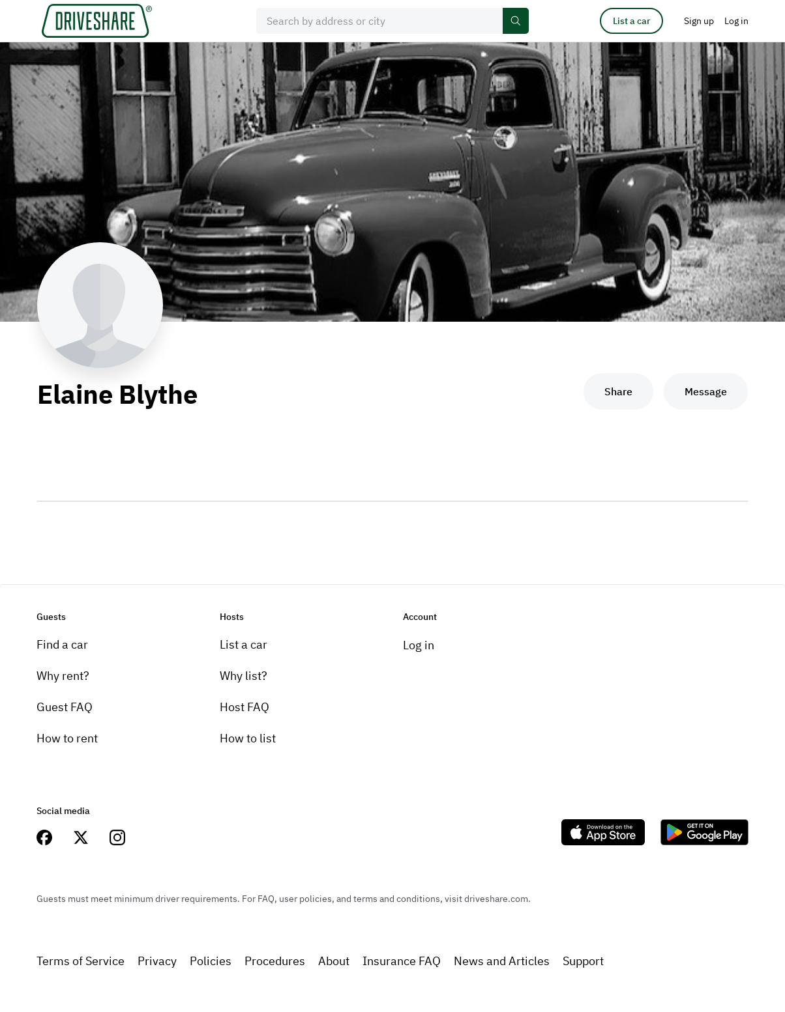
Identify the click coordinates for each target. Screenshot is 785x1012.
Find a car (62, 644)
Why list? (243, 675)
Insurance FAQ (402, 960)
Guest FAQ (65, 706)
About (333, 960)
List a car (631, 21)
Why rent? (63, 675)
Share (618, 391)
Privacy (157, 960)
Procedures (274, 960)
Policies (210, 960)
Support (583, 960)
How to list (248, 738)
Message (706, 391)
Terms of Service (81, 960)
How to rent (67, 738)
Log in (418, 645)
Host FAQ (244, 706)
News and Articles (502, 960)
